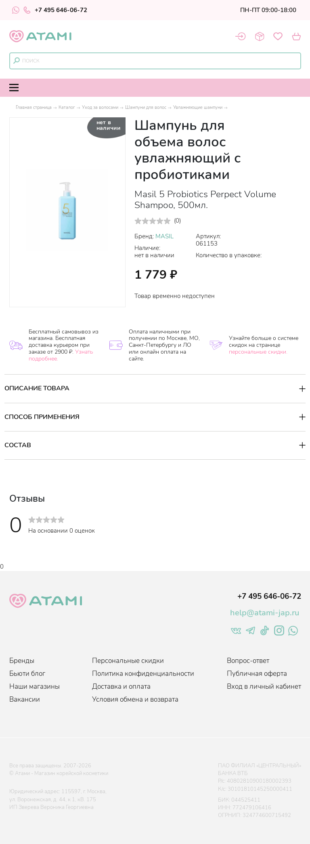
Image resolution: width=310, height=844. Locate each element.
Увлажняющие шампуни (197, 107)
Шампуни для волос (145, 107)
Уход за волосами (100, 107)
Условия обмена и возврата (135, 699)
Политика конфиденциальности (143, 673)
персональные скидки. (258, 352)
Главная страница (34, 107)
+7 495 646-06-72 (55, 10)
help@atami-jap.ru (264, 612)
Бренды (21, 660)
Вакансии (24, 699)
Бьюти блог (27, 673)
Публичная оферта (257, 673)
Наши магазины (34, 686)
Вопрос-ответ (248, 660)
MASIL (164, 236)
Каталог (67, 107)
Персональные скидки (128, 660)
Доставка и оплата (121, 686)
